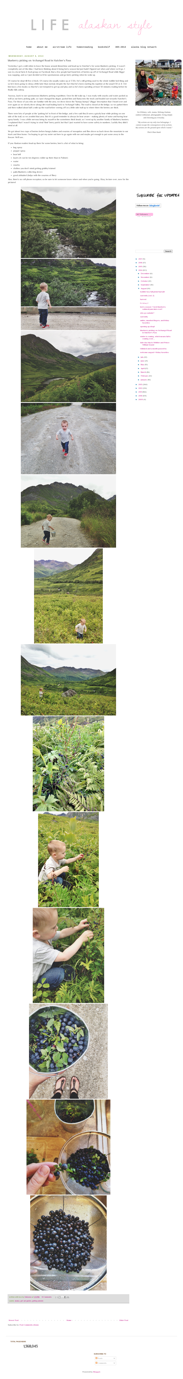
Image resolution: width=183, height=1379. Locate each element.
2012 (140, 388)
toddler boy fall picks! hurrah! (152, 292)
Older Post (123, 1320)
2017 (140, 259)
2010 (140, 396)
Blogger (96, 1372)
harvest (143, 299)
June (143, 361)
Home (69, 1320)
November (145, 277)
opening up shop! (147, 326)
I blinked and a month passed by (153, 348)
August (144, 288)
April (143, 368)
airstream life (62, 47)
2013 (140, 384)
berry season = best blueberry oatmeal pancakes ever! (153, 308)
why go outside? (147, 313)
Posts (99, 1358)
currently (144, 317)
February (145, 376)
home (29, 47)
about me (42, 47)
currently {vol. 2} (147, 295)
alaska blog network (144, 47)
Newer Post (14, 1320)
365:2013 (120, 47)
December (145, 273)
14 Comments (46, 1297)
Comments (101, 1363)
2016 (140, 262)
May (143, 364)
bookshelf (104, 47)
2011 (140, 392)
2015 (140, 266)
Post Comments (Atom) (29, 1325)
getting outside (37, 1301)
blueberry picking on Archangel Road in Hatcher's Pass (156, 331)
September (145, 285)
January (144, 380)
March (144, 372)
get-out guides (25, 1301)
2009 (140, 399)
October (144, 281)
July (142, 357)
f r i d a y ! (144, 303)
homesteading (85, 47)
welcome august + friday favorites (154, 352)
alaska (17, 1301)
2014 (140, 270)
